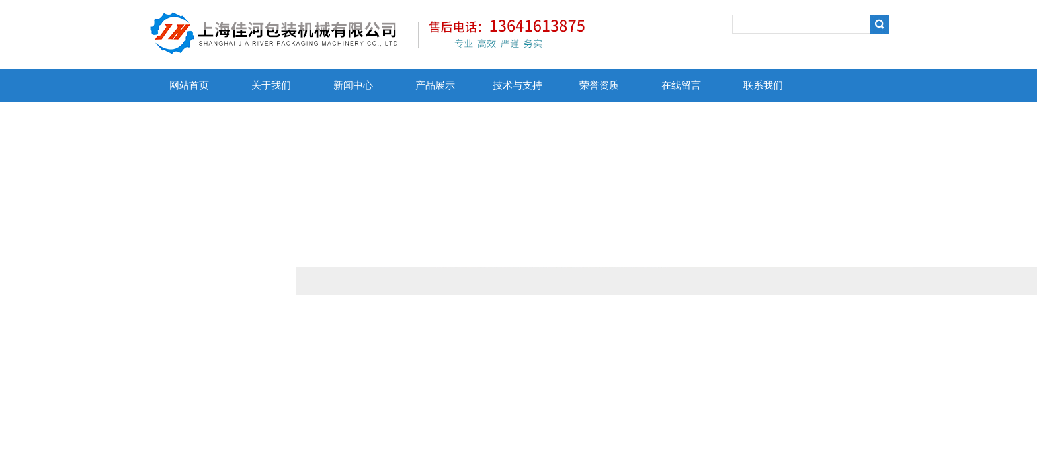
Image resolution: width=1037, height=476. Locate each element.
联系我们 (763, 85)
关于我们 (271, 85)
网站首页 (189, 85)
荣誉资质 (599, 85)
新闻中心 (353, 85)
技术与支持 (517, 85)
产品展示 (435, 85)
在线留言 (681, 85)
